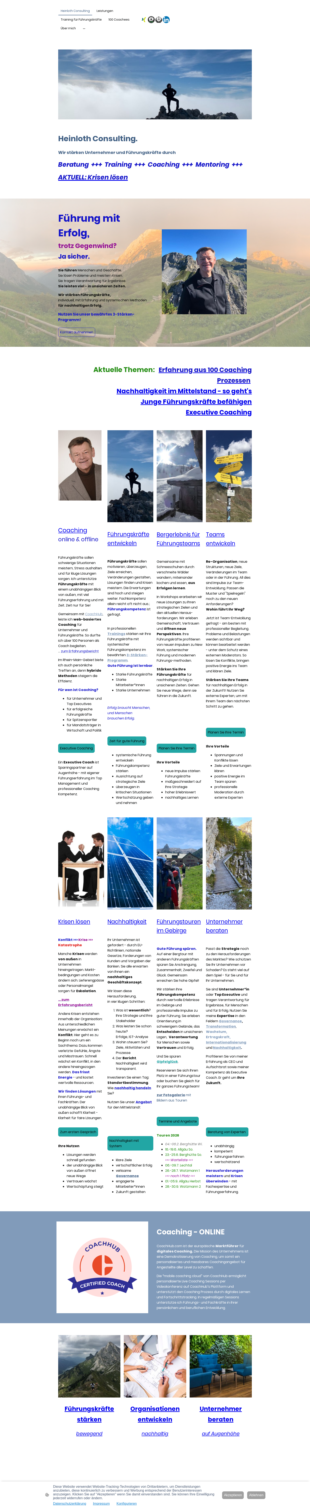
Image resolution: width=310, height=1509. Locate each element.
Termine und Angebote (178, 1121)
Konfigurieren (127, 1503)
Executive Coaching (76, 748)
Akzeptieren (233, 1495)
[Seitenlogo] (155, 19)
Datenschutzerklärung (69, 1503)
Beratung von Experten (227, 1132)
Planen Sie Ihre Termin (176, 748)
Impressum (101, 1503)
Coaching (72, 530)
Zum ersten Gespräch (78, 1132)
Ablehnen (256, 1495)
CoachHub (94, 614)
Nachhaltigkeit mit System (124, 1143)
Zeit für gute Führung (126, 741)
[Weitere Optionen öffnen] (84, 28)
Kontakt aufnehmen (76, 332)
